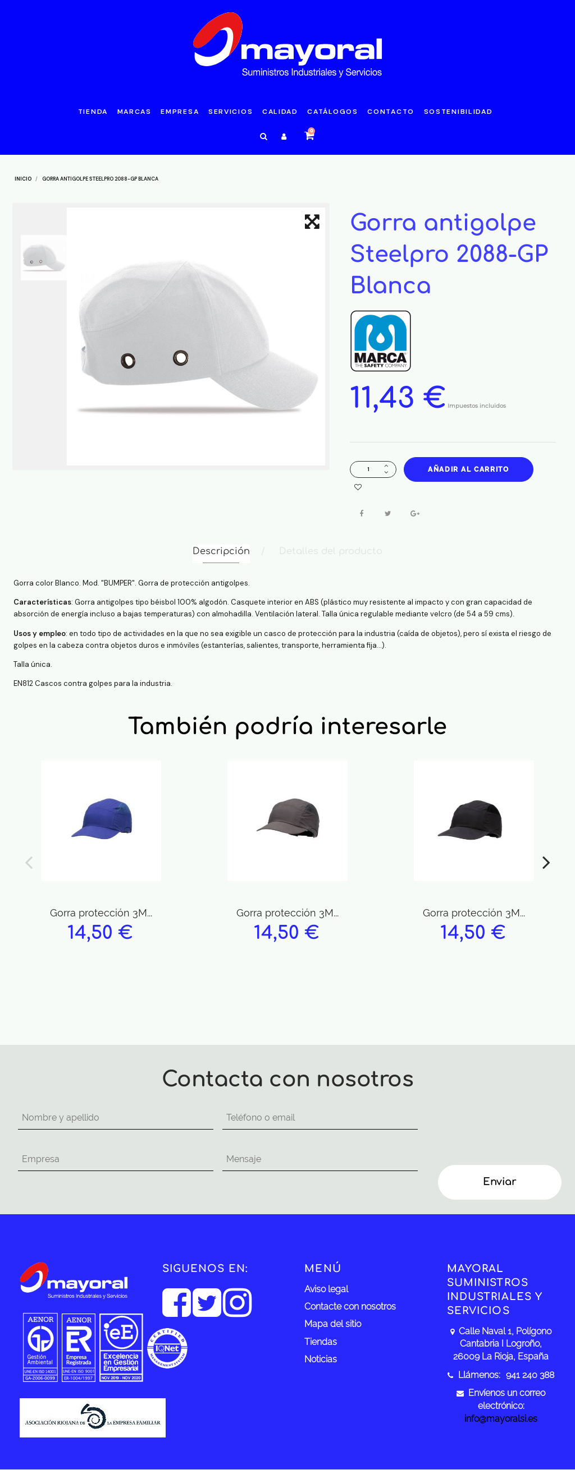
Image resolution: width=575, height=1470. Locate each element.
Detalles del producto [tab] (330, 551)
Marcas (134, 111)
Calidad (280, 111)
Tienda (93, 111)
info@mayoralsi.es (500, 1418)
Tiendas (320, 1342)
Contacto (390, 111)
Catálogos (332, 111)
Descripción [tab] (221, 551)
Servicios (230, 111)
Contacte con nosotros (350, 1306)
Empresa (180, 111)
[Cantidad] (368, 469)
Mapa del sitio (332, 1324)
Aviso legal (326, 1289)
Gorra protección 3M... (101, 913)
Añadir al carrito (468, 469)
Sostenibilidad (458, 111)
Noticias (320, 1359)
